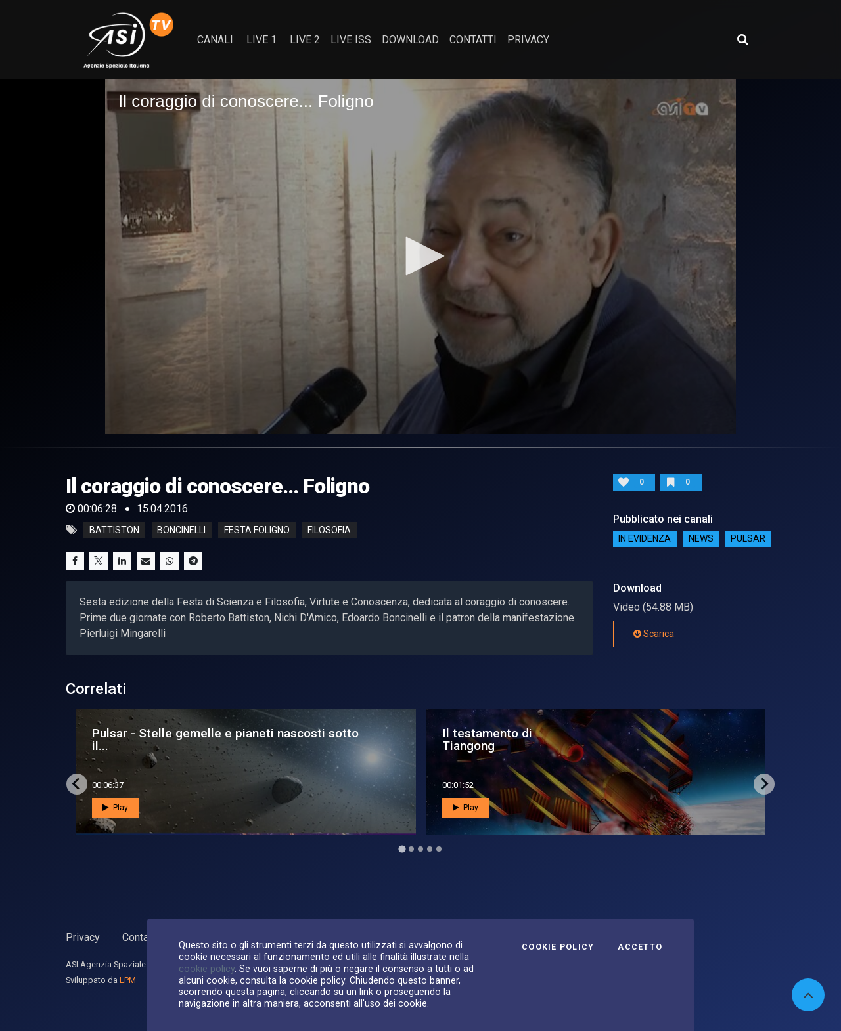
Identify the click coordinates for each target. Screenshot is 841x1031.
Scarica (653, 633)
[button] (420, 256)
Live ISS (350, 39)
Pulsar (748, 539)
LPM (128, 980)
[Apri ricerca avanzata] (742, 39)
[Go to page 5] (439, 849)
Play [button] (115, 807)
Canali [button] (215, 39)
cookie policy (207, 968)
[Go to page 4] (429, 849)
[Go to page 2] (411, 849)
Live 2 (305, 39)
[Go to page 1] (401, 848)
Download (410, 39)
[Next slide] (764, 784)
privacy (528, 39)
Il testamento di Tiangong (487, 739)
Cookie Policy (558, 947)
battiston (114, 530)
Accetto (640, 947)
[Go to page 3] (420, 849)
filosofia (329, 530)
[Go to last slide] (76, 784)
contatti (473, 39)
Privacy (83, 937)
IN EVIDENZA (644, 539)
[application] (420, 256)
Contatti (140, 937)
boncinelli (181, 530)
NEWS (701, 539)
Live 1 (261, 39)
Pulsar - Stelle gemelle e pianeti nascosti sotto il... (225, 739)
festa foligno (257, 530)
